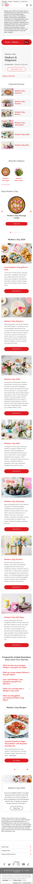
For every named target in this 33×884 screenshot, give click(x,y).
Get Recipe (20, 760)
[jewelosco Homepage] (7, 5)
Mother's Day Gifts (22, 145)
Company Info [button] (16, 850)
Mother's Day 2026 (23, 134)
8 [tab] (22, 232)
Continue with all (26, 882)
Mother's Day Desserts (23, 92)
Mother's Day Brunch (23, 113)
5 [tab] (17, 232)
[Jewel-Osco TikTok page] (28, 865)
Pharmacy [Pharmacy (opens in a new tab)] (16, 1)
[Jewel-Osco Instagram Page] (18, 865)
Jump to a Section (16, 76)
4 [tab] (15, 232)
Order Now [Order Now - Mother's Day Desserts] (20, 349)
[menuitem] (7, 42)
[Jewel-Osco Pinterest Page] (14, 865)
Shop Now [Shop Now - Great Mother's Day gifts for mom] (20, 291)
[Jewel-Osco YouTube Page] (23, 865)
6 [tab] (19, 232)
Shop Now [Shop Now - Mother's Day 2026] (20, 413)
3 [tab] (13, 232)
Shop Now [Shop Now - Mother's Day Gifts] (20, 471)
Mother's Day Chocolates (23, 124)
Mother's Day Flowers (23, 102)
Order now (20, 224)
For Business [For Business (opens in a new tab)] (23, 1)
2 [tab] (12, 232)
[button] (27, 5)
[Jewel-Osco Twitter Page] (9, 865)
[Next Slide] (30, 211)
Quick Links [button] (16, 847)
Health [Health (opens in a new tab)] (10, 1)
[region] (16, 879)
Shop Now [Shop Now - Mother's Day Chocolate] (20, 529)
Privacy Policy (17, 880)
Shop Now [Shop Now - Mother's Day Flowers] (20, 587)
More (26, 42)
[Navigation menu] (2, 5)
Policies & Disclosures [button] (16, 854)
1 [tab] (10, 232)
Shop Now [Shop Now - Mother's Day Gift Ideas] (20, 645)
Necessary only (17, 882)
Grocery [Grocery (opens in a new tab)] (4, 1)
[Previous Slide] (2, 211)
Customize (5, 880)
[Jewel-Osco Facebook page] (5, 865)
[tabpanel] (16, 210)
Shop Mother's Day (17, 69)
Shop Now (18, 808)
